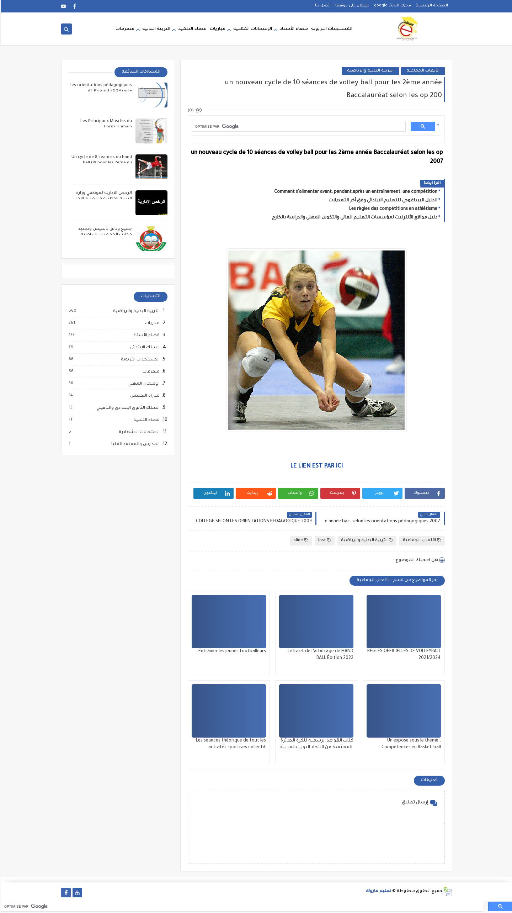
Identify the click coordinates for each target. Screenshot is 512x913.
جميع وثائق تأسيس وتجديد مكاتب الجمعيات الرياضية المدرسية (104, 235)
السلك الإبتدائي (144, 347)
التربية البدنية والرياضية (369, 71)
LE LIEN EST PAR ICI (315, 466)
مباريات (217, 29)
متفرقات (124, 29)
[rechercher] (297, 126)
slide (300, 540)
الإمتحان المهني (143, 384)
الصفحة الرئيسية (431, 6)
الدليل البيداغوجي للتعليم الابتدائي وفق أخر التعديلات (382, 200)
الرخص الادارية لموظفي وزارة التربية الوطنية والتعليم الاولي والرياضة (102, 199)
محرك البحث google (391, 6)
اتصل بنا (322, 6)
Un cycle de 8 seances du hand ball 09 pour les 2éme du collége (101, 163)
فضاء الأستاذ (145, 335)
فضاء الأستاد (293, 29)
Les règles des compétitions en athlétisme (392, 209)
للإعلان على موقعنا (352, 6)
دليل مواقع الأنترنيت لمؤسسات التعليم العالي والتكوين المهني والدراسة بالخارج (354, 217)
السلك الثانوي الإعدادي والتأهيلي (127, 408)
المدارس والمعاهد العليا (134, 444)
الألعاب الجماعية (422, 71)
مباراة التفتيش (144, 396)
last (324, 540)
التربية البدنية (156, 29)
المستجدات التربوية (331, 29)
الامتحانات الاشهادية (138, 432)
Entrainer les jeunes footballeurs (231, 651)
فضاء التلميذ (191, 29)
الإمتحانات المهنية (252, 29)
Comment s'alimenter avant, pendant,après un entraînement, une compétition (355, 192)
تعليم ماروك (377, 891)
